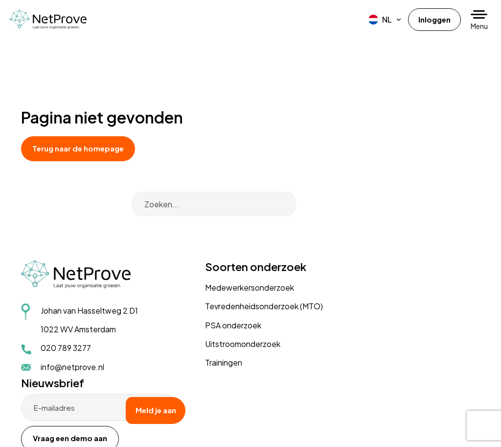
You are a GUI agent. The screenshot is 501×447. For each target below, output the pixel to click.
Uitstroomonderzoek (217, 297)
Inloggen (433, 19)
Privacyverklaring (51, 416)
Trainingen (198, 316)
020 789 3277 (66, 318)
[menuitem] (383, 19)
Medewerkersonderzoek (224, 240)
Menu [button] (479, 26)
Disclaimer (98, 416)
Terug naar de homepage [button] (84, 148)
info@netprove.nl (72, 337)
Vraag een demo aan (392, 275)
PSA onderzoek (208, 278)
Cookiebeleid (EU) (145, 416)
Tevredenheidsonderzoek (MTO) (238, 259)
